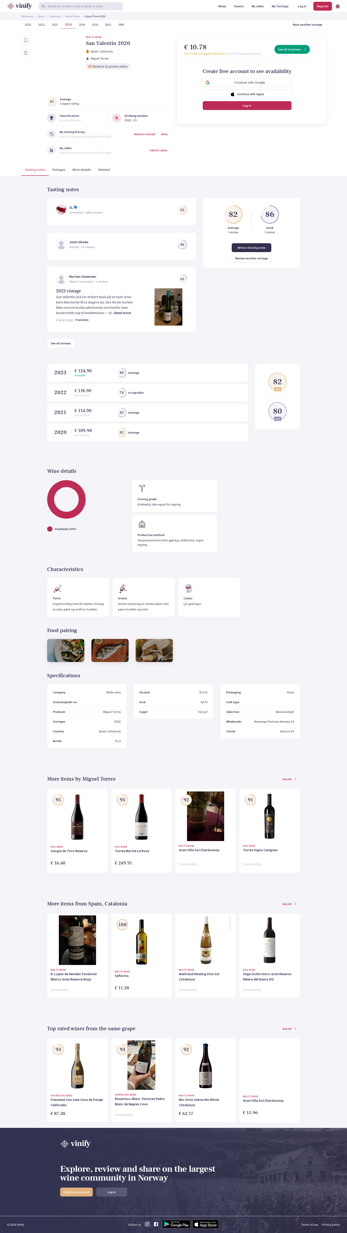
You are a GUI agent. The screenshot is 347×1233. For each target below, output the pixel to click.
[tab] (35, 170)
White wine (27, 16)
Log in (247, 106)
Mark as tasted (144, 134)
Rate (164, 134)
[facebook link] (156, 1225)
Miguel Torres (72, 16)
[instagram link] (147, 1225)
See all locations (292, 49)
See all (289, 779)
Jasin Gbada (78, 242)
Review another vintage (251, 258)
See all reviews (61, 343)
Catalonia (55, 16)
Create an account (76, 1192)
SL (71, 207)
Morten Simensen (82, 276)
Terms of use (309, 1225)
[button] (247, 82)
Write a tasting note (251, 248)
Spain (41, 16)
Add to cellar (158, 150)
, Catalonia (105, 51)
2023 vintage (68, 291)
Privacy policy (331, 1225)
